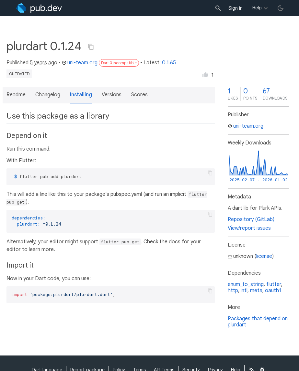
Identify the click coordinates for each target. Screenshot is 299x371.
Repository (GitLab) (251, 219)
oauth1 (273, 290)
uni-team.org (80, 62)
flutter (273, 284)
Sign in (235, 8)
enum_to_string (246, 284)
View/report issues (249, 228)
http (233, 290)
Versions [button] (111, 94)
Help (257, 8)
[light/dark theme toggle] (280, 8)
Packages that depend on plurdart (258, 321)
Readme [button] (16, 94)
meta (256, 290)
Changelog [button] (47, 94)
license (264, 256)
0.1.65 (169, 62)
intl (244, 290)
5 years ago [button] (43, 62)
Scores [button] (139, 94)
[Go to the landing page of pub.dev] (39, 8)
